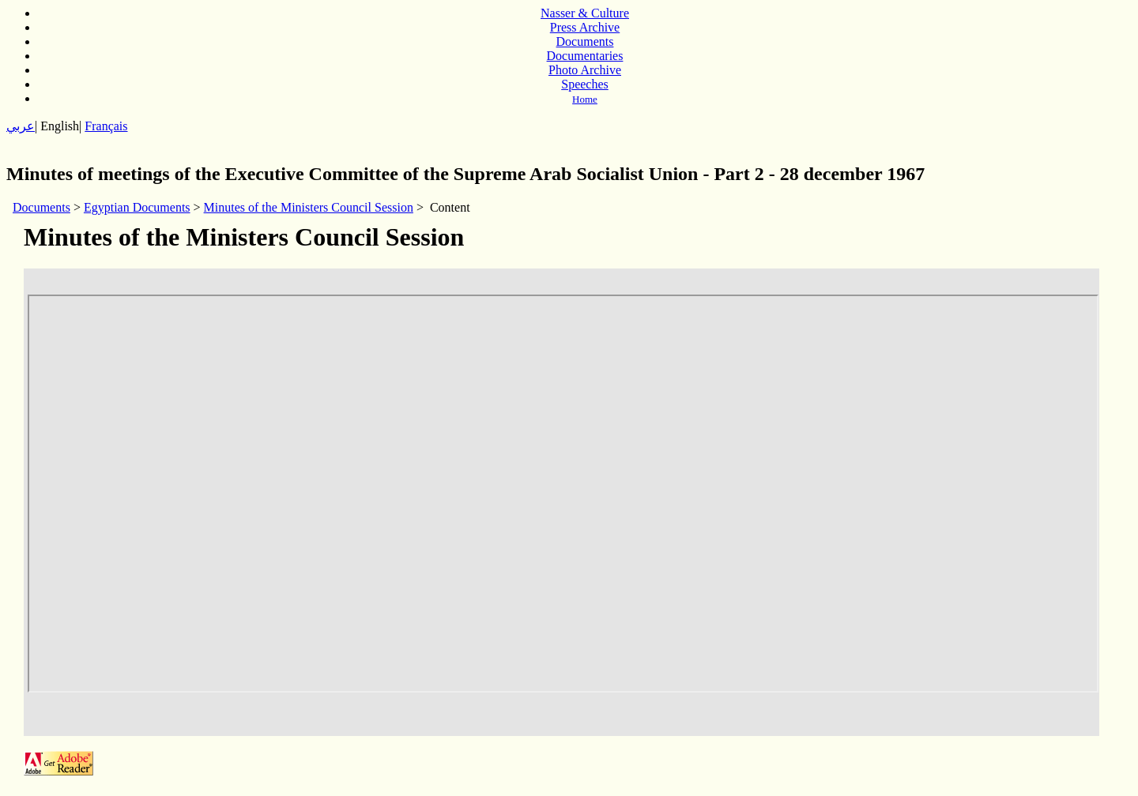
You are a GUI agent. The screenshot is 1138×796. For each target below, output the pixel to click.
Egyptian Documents (137, 207)
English (59, 126)
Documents (585, 41)
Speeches (585, 84)
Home (584, 99)
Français (106, 126)
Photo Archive (584, 70)
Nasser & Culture (585, 13)
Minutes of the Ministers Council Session (308, 207)
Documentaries (585, 55)
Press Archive (585, 27)
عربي (20, 126)
